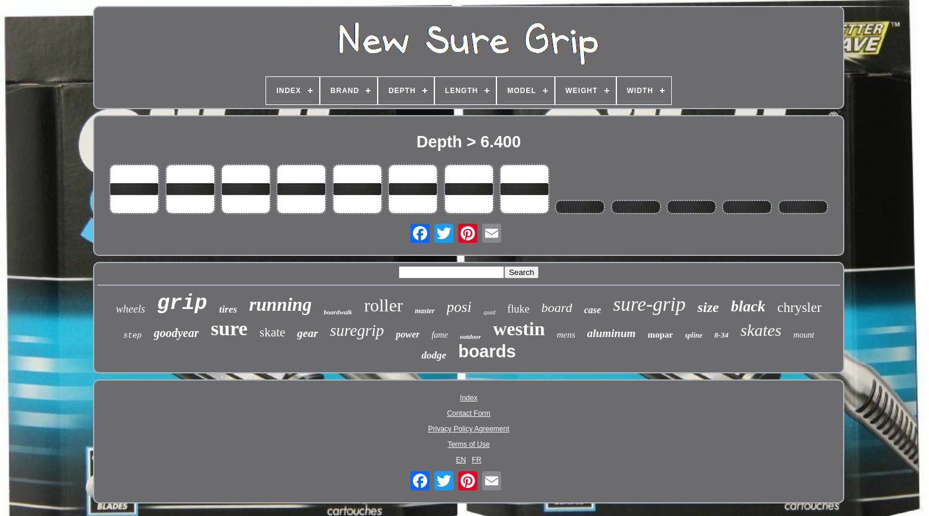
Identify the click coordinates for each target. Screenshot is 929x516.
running (280, 304)
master (424, 311)
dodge (433, 355)
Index (468, 398)
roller (383, 305)
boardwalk (338, 312)
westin (519, 328)
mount (804, 334)
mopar (660, 334)
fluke (518, 309)
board (556, 307)
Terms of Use (468, 444)
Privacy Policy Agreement (468, 429)
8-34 (721, 334)
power (407, 334)
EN (461, 460)
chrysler (799, 307)
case (592, 310)
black (748, 306)
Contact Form (468, 413)
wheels (130, 309)
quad (489, 312)
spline (693, 335)
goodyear (176, 332)
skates (760, 330)
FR (477, 460)
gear (307, 333)
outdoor (470, 336)
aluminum (611, 333)
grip (182, 304)
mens (566, 334)
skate (272, 332)
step (132, 335)
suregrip (357, 330)
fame (439, 334)
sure (229, 328)
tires (228, 309)
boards (487, 351)
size (708, 307)
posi (459, 307)
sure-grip (649, 304)
